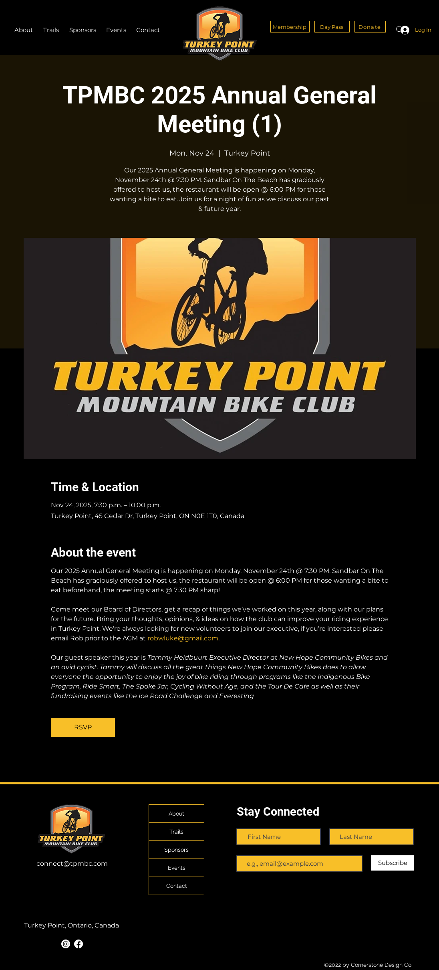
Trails (176, 831)
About (176, 813)
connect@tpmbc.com (72, 863)
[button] (51, 30)
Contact (176, 886)
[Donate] (370, 26)
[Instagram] (65, 944)
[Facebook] (78, 944)
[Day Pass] (332, 26)
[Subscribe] (392, 863)
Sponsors (176, 849)
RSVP (83, 727)
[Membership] (290, 26)
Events (176, 868)
